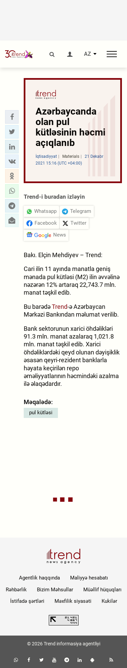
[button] (12, 117)
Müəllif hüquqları (102, 590)
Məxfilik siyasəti (73, 601)
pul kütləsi (40, 413)
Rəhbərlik (16, 590)
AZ (87, 54)
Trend (59, 306)
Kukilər (109, 601)
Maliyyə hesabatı (89, 578)
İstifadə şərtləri (27, 601)
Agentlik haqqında (39, 578)
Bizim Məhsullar (55, 590)
